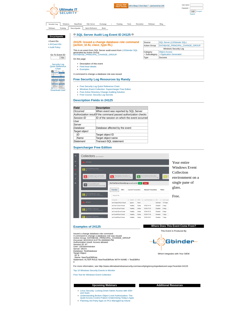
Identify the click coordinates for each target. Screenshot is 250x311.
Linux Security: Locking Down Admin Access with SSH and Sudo (106, 291)
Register (192, 14)
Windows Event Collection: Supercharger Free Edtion (105, 89)
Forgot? (199, 11)
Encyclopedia (56, 36)
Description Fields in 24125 (93, 100)
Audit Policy (55, 47)
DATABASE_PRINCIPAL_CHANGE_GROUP (180, 45)
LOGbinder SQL (129, 50)
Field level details (88, 66)
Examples (84, 69)
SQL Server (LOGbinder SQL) (173, 42)
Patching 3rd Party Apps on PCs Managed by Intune (105, 301)
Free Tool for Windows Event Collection (92, 275)
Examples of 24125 (87, 226)
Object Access (165, 52)
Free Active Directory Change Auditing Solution (102, 92)
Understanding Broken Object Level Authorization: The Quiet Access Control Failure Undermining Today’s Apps (107, 296)
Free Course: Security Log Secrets (96, 95)
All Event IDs (55, 44)
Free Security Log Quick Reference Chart (99, 86)
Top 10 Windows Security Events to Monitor (94, 270)
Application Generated (171, 54)
